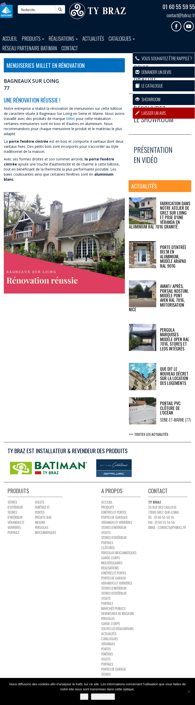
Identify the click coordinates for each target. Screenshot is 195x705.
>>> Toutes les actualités (148, 434)
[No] (188, 691)
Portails (13, 532)
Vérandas (108, 643)
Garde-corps (110, 557)
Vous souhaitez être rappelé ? (163, 58)
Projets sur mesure (43, 519)
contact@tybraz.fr (181, 15)
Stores (106, 674)
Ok (84, 696)
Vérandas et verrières (16, 525)
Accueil (9, 38)
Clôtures (107, 547)
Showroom (147, 99)
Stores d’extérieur (15, 504)
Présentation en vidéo (153, 154)
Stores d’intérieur (15, 514)
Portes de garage (113, 577)
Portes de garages (114, 517)
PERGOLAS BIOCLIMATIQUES (45, 530)
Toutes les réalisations (117, 628)
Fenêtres (107, 653)
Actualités (93, 38)
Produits (33, 38)
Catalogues (122, 38)
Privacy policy (103, 696)
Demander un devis (153, 72)
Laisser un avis (150, 113)
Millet (70, 118)
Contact (70, 48)
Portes (106, 648)
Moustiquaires (111, 562)
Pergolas (107, 618)
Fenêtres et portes (42, 509)
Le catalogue (149, 85)
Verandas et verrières (116, 583)
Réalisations (63, 38)
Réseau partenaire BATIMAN (29, 48)
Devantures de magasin (117, 613)
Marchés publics (113, 608)
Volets (39, 502)
